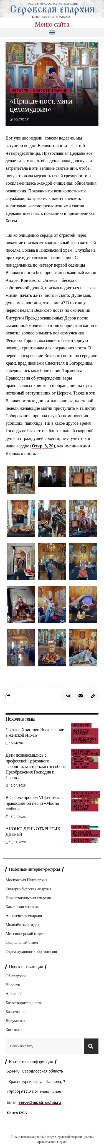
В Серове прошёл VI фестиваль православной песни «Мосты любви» (35, 803)
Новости (20, 90)
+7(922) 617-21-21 (23, 1092)
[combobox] (44, 1046)
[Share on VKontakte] (67, 696)
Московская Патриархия (26, 880)
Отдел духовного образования (31, 951)
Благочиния (16, 1011)
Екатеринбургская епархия (28, 889)
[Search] (91, 1046)
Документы (15, 1020)
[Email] (80, 696)
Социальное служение (85, 740)
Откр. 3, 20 (42, 446)
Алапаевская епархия (24, 915)
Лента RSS (17, 1113)
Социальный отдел (22, 942)
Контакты (14, 1029)
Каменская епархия (22, 906)
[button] (52, 32)
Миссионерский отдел (25, 933)
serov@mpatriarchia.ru (40, 1102)
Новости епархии (50, 90)
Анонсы (80, 827)
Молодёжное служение (85, 795)
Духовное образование (85, 752)
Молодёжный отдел (22, 924)
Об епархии (16, 976)
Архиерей (14, 993)
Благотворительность (24, 1003)
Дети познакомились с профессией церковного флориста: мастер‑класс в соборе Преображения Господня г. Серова (35, 766)
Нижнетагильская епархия (28, 898)
